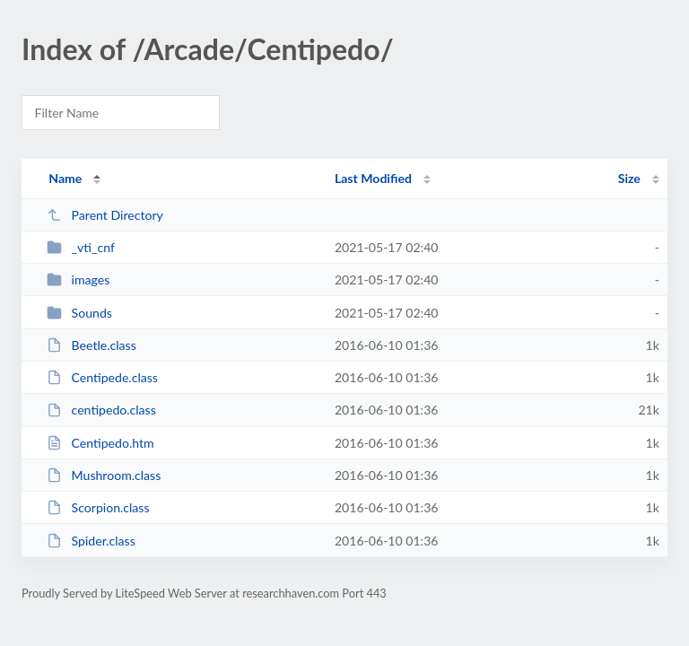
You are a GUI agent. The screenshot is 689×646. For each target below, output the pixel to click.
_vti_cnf (81, 247)
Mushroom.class (104, 475)
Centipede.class (102, 377)
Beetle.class (91, 345)
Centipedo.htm (100, 442)
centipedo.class (101, 409)
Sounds (79, 312)
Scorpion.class (98, 507)
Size (629, 178)
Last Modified (373, 178)
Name (65, 178)
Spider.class (91, 540)
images (78, 279)
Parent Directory (105, 215)
